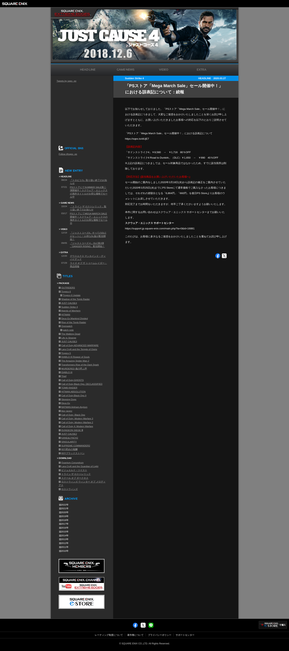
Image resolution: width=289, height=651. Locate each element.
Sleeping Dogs (68, 399)
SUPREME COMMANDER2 (75, 445)
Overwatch (66, 326)
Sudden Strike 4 (69, 307)
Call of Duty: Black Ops (73, 414)
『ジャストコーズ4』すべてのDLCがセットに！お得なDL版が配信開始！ (88, 236)
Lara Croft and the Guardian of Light (79, 466)
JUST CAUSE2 (69, 434)
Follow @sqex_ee (68, 154)
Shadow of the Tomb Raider (75, 299)
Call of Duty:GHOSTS (72, 380)
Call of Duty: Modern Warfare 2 (77, 422)
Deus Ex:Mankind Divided (74, 318)
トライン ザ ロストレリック (76, 474)
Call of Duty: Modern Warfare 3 (77, 418)
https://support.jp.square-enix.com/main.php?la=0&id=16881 (160, 228)
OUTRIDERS (68, 287)
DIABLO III (66, 372)
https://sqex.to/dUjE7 (137, 138)
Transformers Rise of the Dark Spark (80, 364)
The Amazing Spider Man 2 (75, 360)
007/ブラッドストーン (73, 453)
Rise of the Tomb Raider (73, 322)
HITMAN (65, 314)
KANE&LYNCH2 (69, 437)
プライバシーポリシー (159, 635)
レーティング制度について (109, 635)
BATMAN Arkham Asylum (74, 407)
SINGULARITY (69, 441)
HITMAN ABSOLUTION (73, 391)
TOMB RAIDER (69, 387)
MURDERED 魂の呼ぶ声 (74, 368)
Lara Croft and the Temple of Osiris (79, 349)
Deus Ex (65, 403)
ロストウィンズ (69, 489)
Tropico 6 (66, 291)
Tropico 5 (66, 353)
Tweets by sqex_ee (66, 81)
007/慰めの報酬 (69, 449)
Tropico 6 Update (72, 295)
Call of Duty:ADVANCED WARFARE (80, 345)
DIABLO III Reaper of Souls (75, 357)
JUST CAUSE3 (69, 341)
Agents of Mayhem (71, 310)
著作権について (135, 635)
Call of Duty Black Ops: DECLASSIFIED (81, 384)
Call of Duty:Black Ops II (73, 395)
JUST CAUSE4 (69, 303)
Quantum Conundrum (72, 462)
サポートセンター (185, 635)
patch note (68, 330)
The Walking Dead (70, 334)
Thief (63, 376)
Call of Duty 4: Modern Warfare (77, 426)
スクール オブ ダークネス (75, 478)
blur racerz (66, 411)
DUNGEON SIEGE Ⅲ (72, 430)
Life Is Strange (68, 337)
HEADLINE (204, 78)
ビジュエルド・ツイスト (74, 470)
